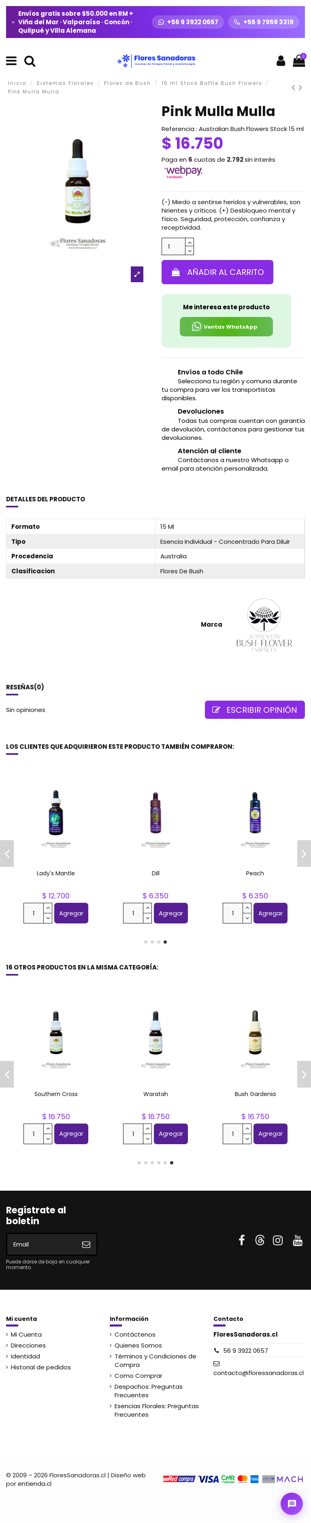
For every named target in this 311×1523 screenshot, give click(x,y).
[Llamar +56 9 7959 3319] (263, 22)
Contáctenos (135, 1334)
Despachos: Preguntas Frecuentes (149, 1390)
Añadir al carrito (217, 272)
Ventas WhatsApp (224, 326)
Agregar (71, 913)
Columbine (155, 873)
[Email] (41, 1244)
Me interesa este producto (226, 307)
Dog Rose (56, 873)
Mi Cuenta (26, 1334)
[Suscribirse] (86, 1244)
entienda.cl (34, 1483)
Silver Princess (155, 1094)
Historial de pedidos (41, 1367)
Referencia (178, 129)
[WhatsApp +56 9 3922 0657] (188, 22)
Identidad (25, 1356)
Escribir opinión (254, 710)
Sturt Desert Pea (56, 1094)
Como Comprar (138, 1375)
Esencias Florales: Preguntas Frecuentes (157, 1410)
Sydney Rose (255, 1094)
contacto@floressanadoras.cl (258, 1373)
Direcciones (28, 1345)
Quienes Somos (138, 1345)
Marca (211, 624)
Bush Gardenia (255, 873)
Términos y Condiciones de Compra (155, 1360)
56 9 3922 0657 (245, 1350)
